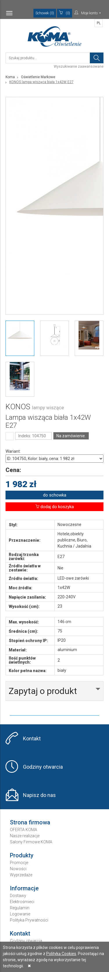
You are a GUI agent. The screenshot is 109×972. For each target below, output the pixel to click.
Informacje (24, 888)
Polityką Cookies (61, 953)
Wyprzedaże (21, 875)
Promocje (19, 862)
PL (99, 23)
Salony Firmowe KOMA (31, 842)
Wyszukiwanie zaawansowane (78, 66)
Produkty (21, 855)
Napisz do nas (39, 795)
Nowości (18, 868)
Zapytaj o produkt (43, 691)
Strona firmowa (30, 822)
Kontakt (32, 738)
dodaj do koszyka (54, 506)
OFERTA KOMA (23, 829)
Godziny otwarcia (43, 767)
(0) (64, 13)
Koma (10, 77)
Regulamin (19, 907)
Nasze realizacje (25, 835)
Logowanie (20, 914)
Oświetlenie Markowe (38, 77)
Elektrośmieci (22, 901)
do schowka (54, 495)
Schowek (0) (44, 13)
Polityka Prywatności (29, 920)
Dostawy (18, 895)
